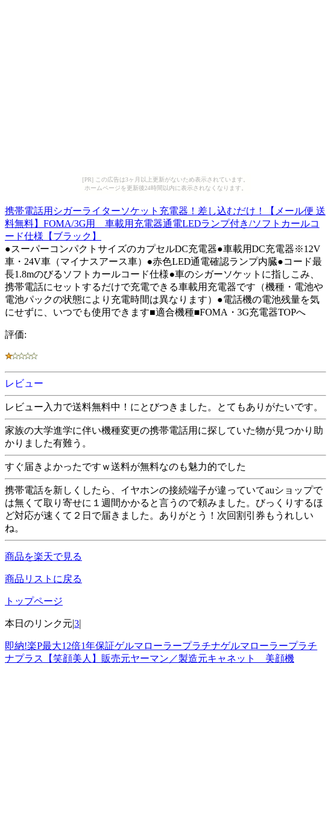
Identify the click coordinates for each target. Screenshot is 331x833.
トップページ (34, 601)
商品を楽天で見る (43, 556)
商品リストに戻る (43, 579)
